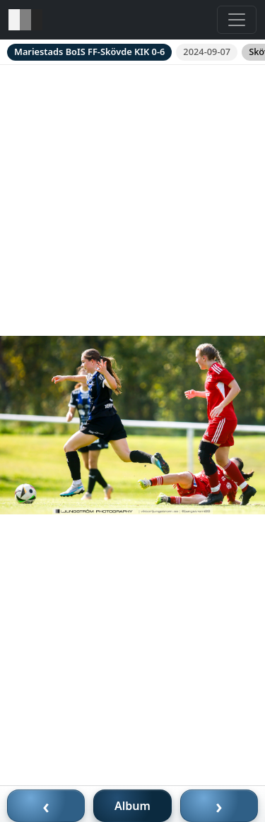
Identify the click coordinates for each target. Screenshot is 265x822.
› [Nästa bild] (219, 805)
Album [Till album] (132, 806)
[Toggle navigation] (237, 20)
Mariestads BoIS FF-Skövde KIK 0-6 (89, 51)
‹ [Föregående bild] (45, 805)
